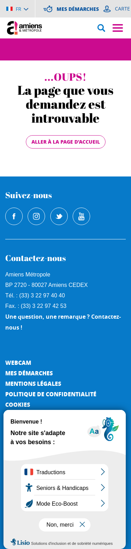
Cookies (17, 404)
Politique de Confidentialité (50, 394)
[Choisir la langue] (17, 8)
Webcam (18, 363)
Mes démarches (29, 373)
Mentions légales (33, 384)
